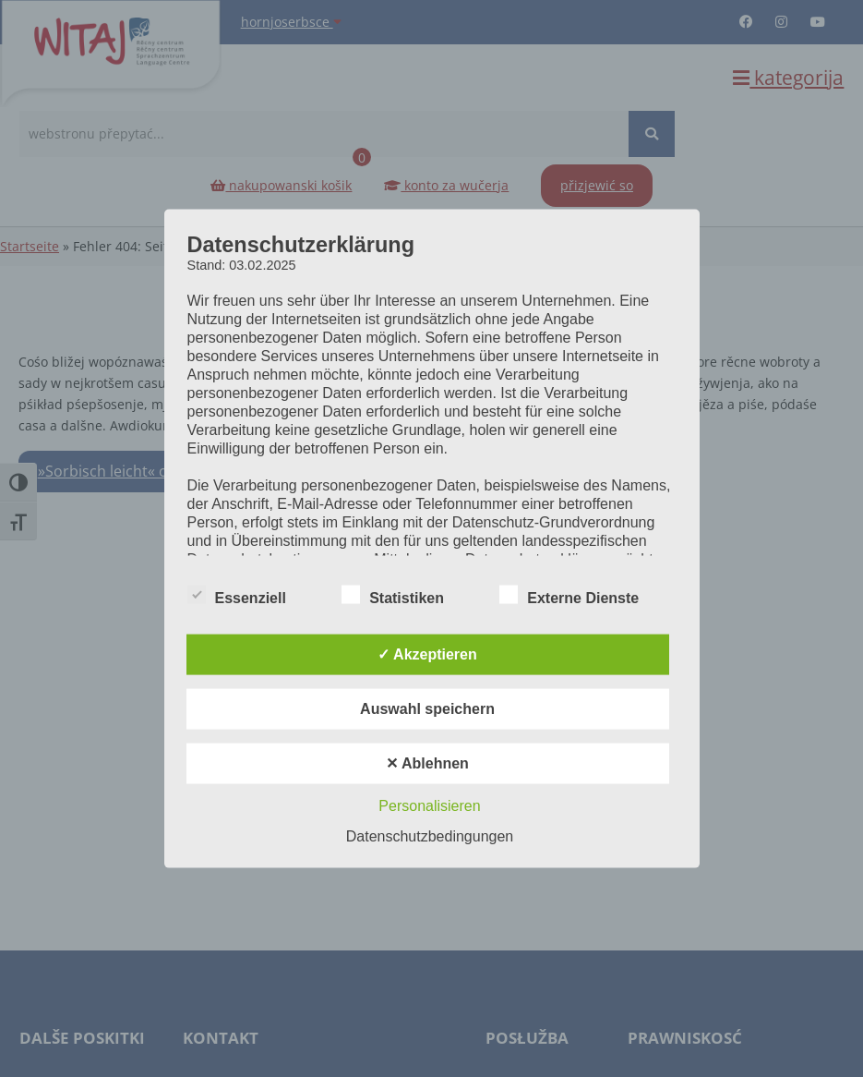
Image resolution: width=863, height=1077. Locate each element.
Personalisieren (429, 805)
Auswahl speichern (427, 708)
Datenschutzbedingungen (429, 835)
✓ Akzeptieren (427, 653)
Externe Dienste (569, 595)
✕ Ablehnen (427, 762)
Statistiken (393, 595)
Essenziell (236, 595)
